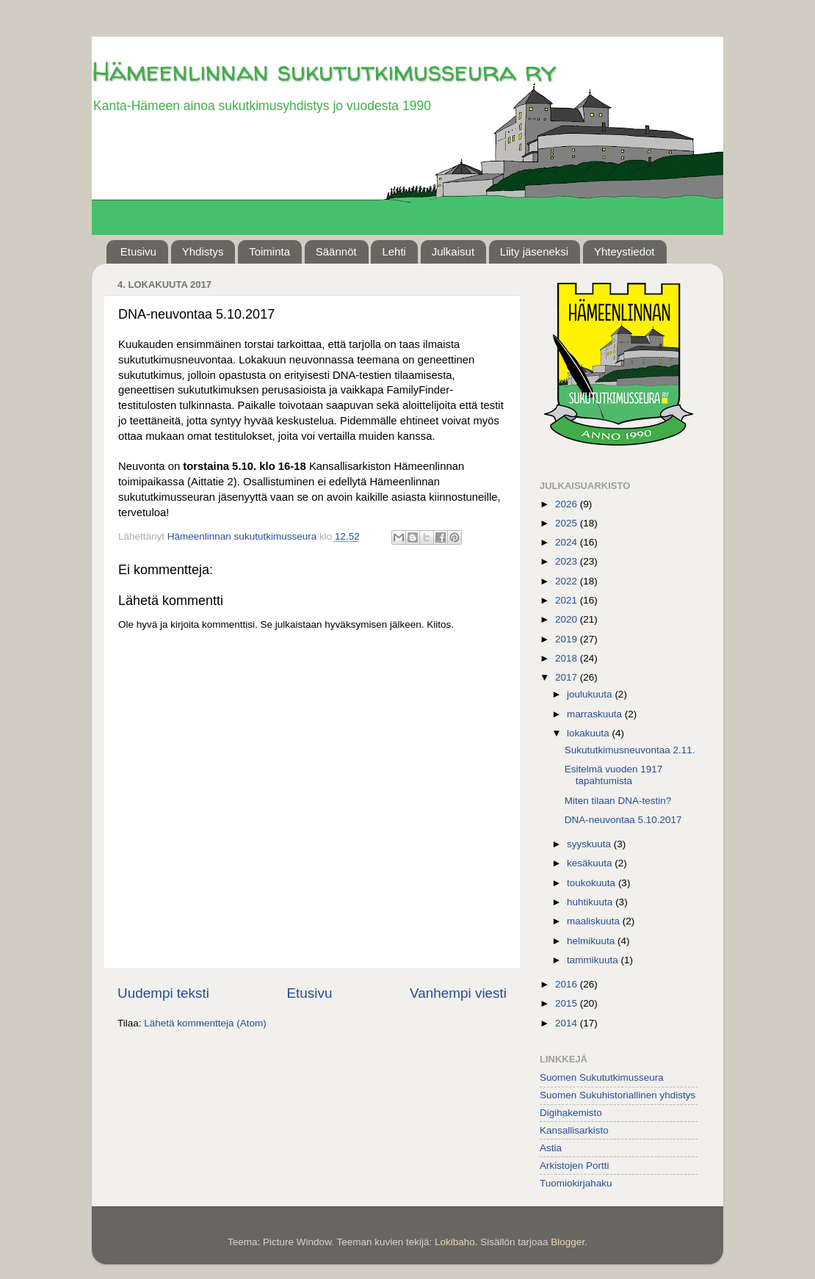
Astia (551, 1147)
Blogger (567, 1241)
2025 (567, 523)
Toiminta (269, 251)
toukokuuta (592, 882)
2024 (567, 542)
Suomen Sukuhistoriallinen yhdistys (617, 1095)
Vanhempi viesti (458, 993)
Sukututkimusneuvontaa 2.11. (630, 750)
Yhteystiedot (624, 251)
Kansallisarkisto (574, 1130)
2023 (567, 561)
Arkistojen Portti (574, 1165)
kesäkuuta (591, 863)
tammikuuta (594, 959)
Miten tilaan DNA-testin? (618, 800)
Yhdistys (203, 251)
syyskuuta (590, 843)
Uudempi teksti (163, 993)
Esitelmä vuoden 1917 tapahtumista (614, 775)
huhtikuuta (591, 901)
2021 (567, 600)
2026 (567, 504)
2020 (567, 619)
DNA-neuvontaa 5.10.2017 (623, 819)
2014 (567, 1023)
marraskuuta (596, 714)
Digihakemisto (571, 1112)
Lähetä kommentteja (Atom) (205, 1023)
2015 (567, 1003)
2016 (567, 984)
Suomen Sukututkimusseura (602, 1077)
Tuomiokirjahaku (576, 1183)
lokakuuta (589, 733)
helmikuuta (592, 940)
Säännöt (336, 251)
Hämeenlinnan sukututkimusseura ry (324, 71)
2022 (567, 581)
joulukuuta (591, 694)
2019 (567, 639)
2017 (567, 677)
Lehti (394, 251)
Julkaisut (453, 251)
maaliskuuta (595, 921)
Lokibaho (455, 1241)
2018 (567, 658)
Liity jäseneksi (534, 251)
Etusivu (138, 251)
